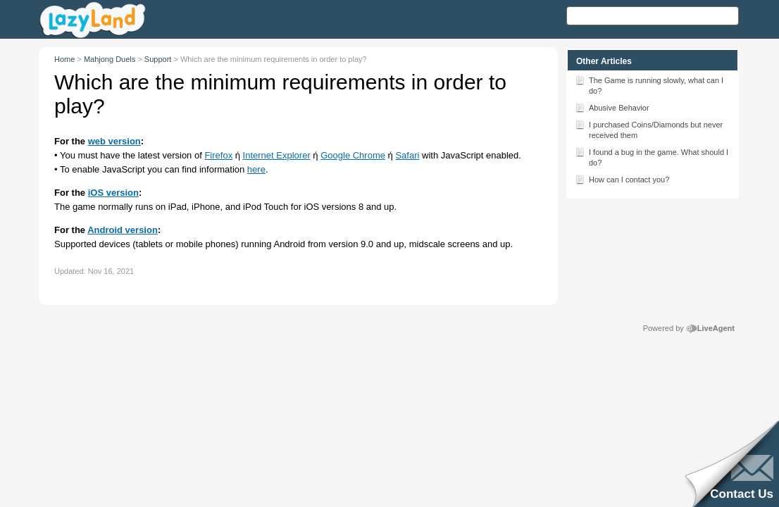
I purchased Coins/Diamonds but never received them (649, 128)
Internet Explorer (277, 155)
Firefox (218, 155)
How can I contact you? (622, 178)
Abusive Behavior (612, 107)
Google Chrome (352, 155)
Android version (122, 230)
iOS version (113, 192)
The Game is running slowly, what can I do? (649, 84)
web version (114, 141)
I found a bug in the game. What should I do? (651, 156)
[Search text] (652, 15)
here (256, 169)
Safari (407, 155)
